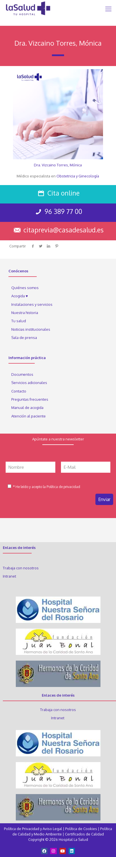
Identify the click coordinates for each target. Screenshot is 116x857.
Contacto (18, 391)
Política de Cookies (81, 828)
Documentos (22, 374)
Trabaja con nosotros (21, 568)
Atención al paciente (29, 416)
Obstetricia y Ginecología (77, 176)
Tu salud (18, 321)
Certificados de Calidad (84, 834)
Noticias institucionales (30, 329)
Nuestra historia (24, 312)
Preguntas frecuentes (29, 399)
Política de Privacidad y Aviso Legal (33, 828)
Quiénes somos (25, 287)
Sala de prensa (24, 337)
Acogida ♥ (19, 296)
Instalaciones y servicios (31, 304)
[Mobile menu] (108, 8)
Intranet (10, 576)
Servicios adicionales (29, 382)
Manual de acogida (27, 407)
